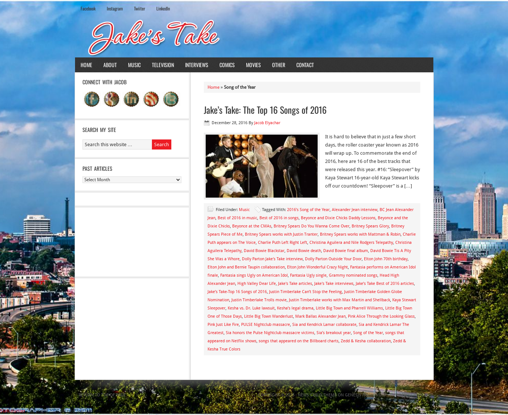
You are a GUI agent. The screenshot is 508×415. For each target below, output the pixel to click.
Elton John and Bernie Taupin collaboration (246, 267)
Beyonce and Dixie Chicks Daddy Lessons (338, 218)
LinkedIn (163, 8)
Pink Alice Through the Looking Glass (381, 316)
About (110, 65)
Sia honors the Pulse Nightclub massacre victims (270, 332)
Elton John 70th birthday (386, 259)
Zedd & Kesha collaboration (366, 341)
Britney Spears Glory (370, 226)
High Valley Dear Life (256, 283)
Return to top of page (102, 395)
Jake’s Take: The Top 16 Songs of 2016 (265, 109)
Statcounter (12, 411)
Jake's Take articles (295, 283)
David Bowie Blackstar (264, 250)
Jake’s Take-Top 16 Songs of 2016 (237, 291)
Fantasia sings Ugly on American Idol (254, 275)
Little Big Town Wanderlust (268, 316)
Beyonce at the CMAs (251, 226)
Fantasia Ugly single (308, 275)
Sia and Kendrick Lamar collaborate (324, 324)
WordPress (401, 395)
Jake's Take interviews (333, 283)
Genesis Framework (365, 395)
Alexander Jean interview (354, 209)
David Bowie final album (345, 250)
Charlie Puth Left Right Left (282, 242)
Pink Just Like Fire (223, 324)
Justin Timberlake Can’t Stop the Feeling (305, 291)
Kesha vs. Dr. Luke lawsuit (251, 308)
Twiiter (139, 8)
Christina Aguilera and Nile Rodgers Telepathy (351, 242)
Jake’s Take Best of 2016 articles (385, 283)
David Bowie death (304, 250)
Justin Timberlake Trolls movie (259, 300)
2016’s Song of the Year (308, 209)
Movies (253, 65)
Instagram (115, 8)
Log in (423, 395)
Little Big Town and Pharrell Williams (349, 308)
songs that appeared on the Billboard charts (299, 341)
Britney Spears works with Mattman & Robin (360, 234)
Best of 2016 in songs (279, 218)
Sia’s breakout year (334, 332)
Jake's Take (254, 36)
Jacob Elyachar (267, 122)
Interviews (196, 65)
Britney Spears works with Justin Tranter (281, 234)
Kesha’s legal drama (295, 308)
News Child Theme (317, 395)
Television (163, 65)
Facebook (88, 8)
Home (86, 65)
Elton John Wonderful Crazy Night (317, 267)
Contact (305, 65)
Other (278, 65)
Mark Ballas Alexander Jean (320, 316)
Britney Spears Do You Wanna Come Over (311, 226)
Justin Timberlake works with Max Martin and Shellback (339, 300)
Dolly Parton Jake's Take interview (272, 259)
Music (134, 65)
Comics (227, 65)
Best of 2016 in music (237, 218)
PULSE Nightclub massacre (265, 324)
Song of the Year (368, 332)
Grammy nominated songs (353, 275)
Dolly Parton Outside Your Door (333, 259)
